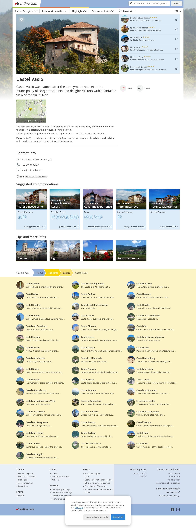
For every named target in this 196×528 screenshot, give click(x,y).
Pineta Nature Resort (65, 209)
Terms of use (174, 473)
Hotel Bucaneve (131, 209)
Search (176, 3)
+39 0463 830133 (30, 164)
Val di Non (32, 129)
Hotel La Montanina (164, 209)
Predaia (54, 212)
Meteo (87, 492)
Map (87, 476)
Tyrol (143, 476)
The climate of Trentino (95, 486)
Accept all (118, 516)
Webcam (55, 479)
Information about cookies (168, 483)
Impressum (174, 476)
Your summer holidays (61, 492)
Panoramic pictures (60, 476)
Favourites (127, 11)
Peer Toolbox (173, 492)
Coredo (63, 212)
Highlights (78, 11)
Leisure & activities (53, 11)
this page (79, 507)
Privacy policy (173, 479)
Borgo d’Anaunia (25, 212)
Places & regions (24, 11)
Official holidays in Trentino (97, 483)
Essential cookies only (96, 516)
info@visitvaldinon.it (32, 170)
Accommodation (101, 11)
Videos (54, 473)
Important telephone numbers (98, 489)
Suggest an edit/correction (31, 176)
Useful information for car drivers (99, 479)
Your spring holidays (60, 489)
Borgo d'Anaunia (103, 126)
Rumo (86, 212)
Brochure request (93, 473)
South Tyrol (140, 473)
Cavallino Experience (98, 209)
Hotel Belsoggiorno (31, 209)
